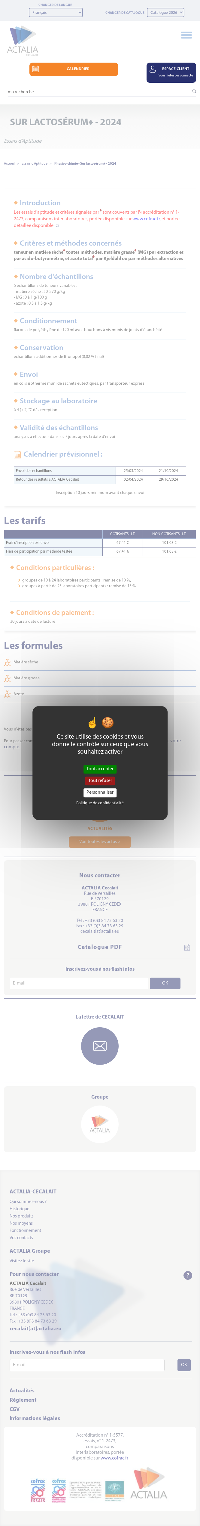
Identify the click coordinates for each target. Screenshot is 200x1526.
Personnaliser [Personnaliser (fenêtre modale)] (100, 792)
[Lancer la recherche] (191, 91)
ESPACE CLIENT (176, 72)
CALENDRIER (78, 69)
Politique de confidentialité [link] (100, 803)
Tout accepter (100, 769)
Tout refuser (100, 780)
